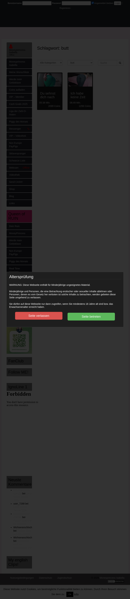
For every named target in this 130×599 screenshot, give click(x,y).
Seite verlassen (38, 315)
